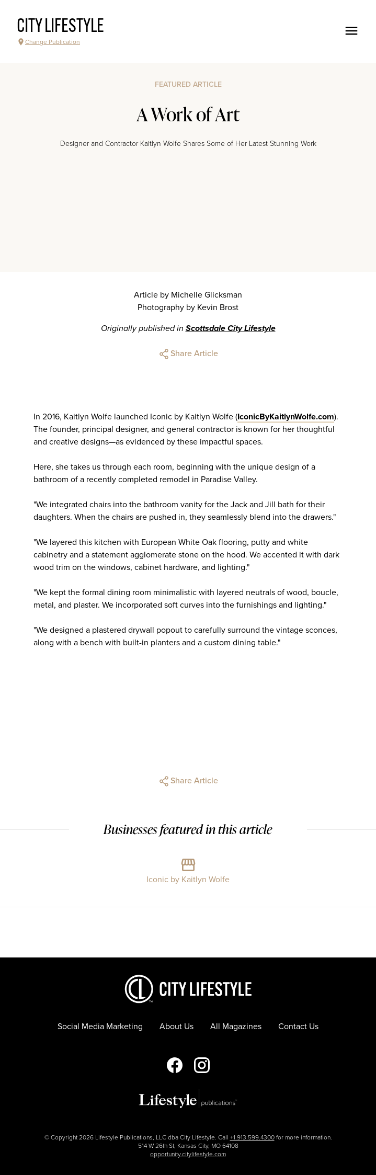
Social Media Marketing (100, 1026)
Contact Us (298, 1026)
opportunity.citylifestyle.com (188, 1154)
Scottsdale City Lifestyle (231, 328)
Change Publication (48, 42)
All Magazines (235, 1026)
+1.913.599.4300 (252, 1137)
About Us (176, 1026)
